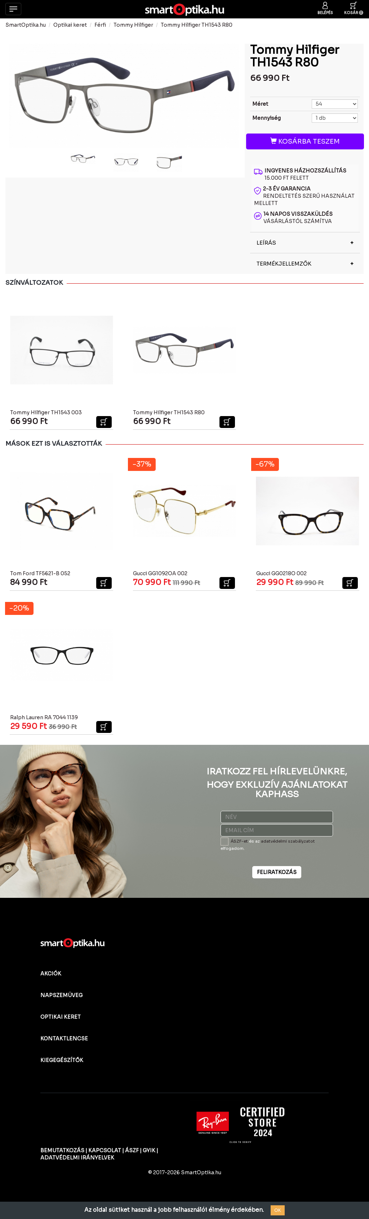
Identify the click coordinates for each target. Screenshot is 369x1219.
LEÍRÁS (266, 242)
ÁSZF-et (239, 841)
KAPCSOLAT (104, 1150)
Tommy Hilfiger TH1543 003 (46, 412)
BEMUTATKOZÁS (62, 1150)
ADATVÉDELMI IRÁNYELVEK (77, 1157)
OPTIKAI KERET (60, 1017)
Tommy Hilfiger (133, 25)
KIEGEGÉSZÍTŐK (61, 1060)
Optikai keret (70, 25)
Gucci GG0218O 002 (281, 573)
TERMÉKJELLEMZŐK (284, 263)
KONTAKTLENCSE (64, 1038)
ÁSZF (132, 1150)
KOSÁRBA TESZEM (305, 141)
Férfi (100, 25)
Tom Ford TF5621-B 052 (40, 573)
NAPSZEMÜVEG (61, 995)
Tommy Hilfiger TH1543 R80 (196, 25)
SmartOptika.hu (25, 25)
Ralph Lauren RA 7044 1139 (44, 717)
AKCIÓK (50, 973)
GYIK (149, 1150)
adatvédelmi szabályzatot (288, 841)
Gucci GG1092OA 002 (160, 573)
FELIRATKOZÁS (277, 872)
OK (277, 1210)
